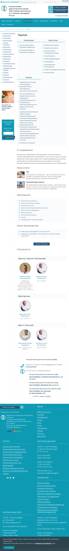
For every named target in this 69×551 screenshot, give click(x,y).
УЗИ (27, 172)
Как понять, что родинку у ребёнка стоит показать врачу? (7, 107)
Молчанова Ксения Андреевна (25, 344)
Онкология (6, 61)
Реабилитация (7, 66)
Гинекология (7, 38)
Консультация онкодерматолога (15, 452)
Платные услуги (43, 499)
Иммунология (7, 49)
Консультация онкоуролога (13, 457)
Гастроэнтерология (9, 33)
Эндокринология (8, 82)
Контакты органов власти (46, 486)
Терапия (5, 72)
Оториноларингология (10, 63)
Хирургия (6, 79)
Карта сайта (41, 436)
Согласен (9, 548)
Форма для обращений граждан (49, 494)
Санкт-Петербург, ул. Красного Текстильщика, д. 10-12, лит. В (46, 378)
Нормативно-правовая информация (50, 505)
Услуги (36, 21)
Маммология (7, 56)
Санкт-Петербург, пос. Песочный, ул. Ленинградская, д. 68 (40, 392)
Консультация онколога (11, 447)
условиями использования (43, 543)
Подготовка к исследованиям (48, 496)
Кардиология (7, 52)
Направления (27, 21)
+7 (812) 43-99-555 (61, 16)
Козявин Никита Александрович (25, 277)
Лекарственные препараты (47, 507)
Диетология (6, 47)
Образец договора (44, 502)
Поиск (47, 2)
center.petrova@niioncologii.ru (48, 473)
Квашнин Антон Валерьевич (41, 277)
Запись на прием (60, 7)
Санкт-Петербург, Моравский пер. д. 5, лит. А (44, 385)
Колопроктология (8, 54)
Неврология (7, 59)
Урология (6, 75)
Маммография (8, 465)
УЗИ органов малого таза (12, 463)
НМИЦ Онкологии (44, 412)
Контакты (10, 24)
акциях (48, 396)
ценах (42, 396)
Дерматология (7, 40)
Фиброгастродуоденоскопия (13, 468)
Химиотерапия (7, 77)
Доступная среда (43, 483)
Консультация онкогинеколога (14, 449)
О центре (17, 21)
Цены (61, 21)
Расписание (54, 21)
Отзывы (40, 431)
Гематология (7, 36)
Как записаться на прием (46, 491)
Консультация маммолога (12, 455)
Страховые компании (45, 488)
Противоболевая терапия (35, 182)
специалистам (49, 364)
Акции (3, 24)
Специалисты (44, 21)
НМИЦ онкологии (6, 21)
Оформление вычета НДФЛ (47, 510)
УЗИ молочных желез (11, 460)
